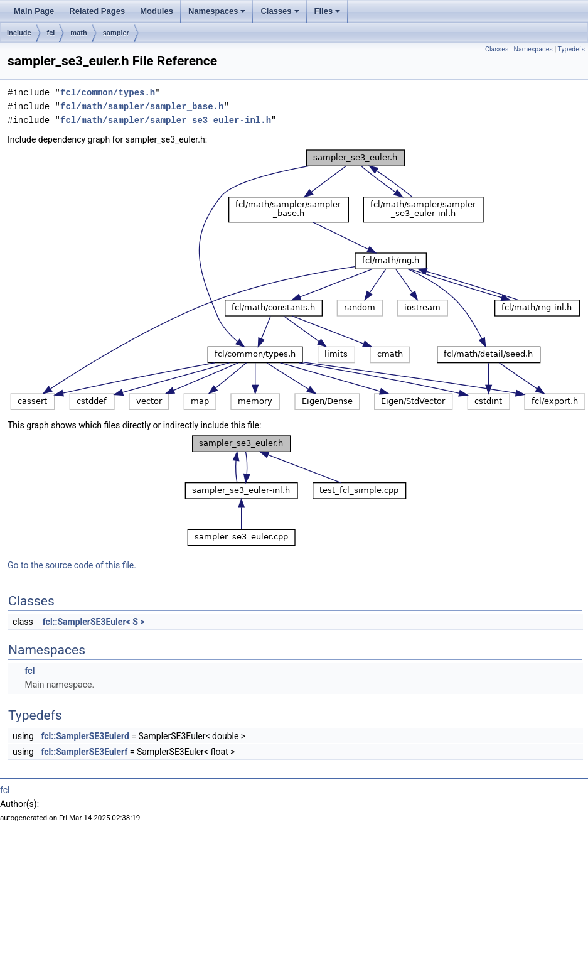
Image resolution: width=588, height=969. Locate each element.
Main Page (34, 11)
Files (327, 11)
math (78, 32)
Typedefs (571, 49)
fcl (51, 32)
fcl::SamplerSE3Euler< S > (94, 622)
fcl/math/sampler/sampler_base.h (141, 106)
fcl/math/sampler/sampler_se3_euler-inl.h (165, 120)
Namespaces (217, 11)
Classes (279, 11)
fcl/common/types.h (107, 93)
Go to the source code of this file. (72, 565)
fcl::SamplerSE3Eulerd (85, 736)
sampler (116, 32)
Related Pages (97, 11)
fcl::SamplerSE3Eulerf (84, 752)
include (19, 32)
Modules (156, 11)
